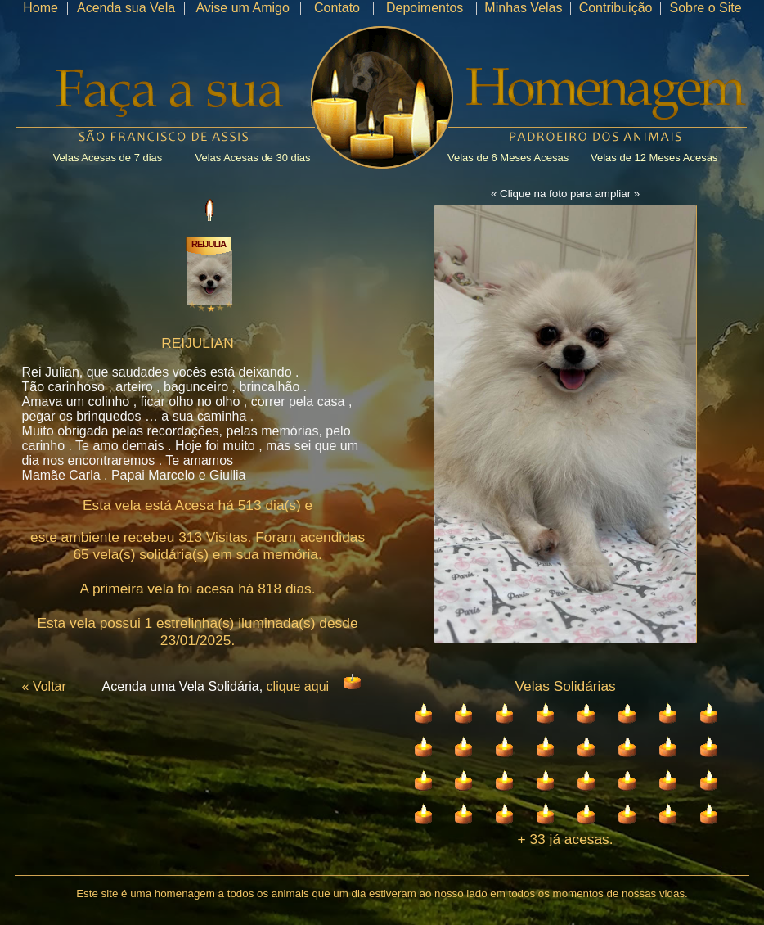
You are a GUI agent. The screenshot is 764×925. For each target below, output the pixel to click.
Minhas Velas (523, 8)
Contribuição (616, 8)
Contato (337, 8)
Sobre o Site (705, 8)
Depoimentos (424, 8)
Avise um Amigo (242, 8)
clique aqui (298, 686)
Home (40, 8)
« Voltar (44, 686)
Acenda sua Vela (126, 8)
